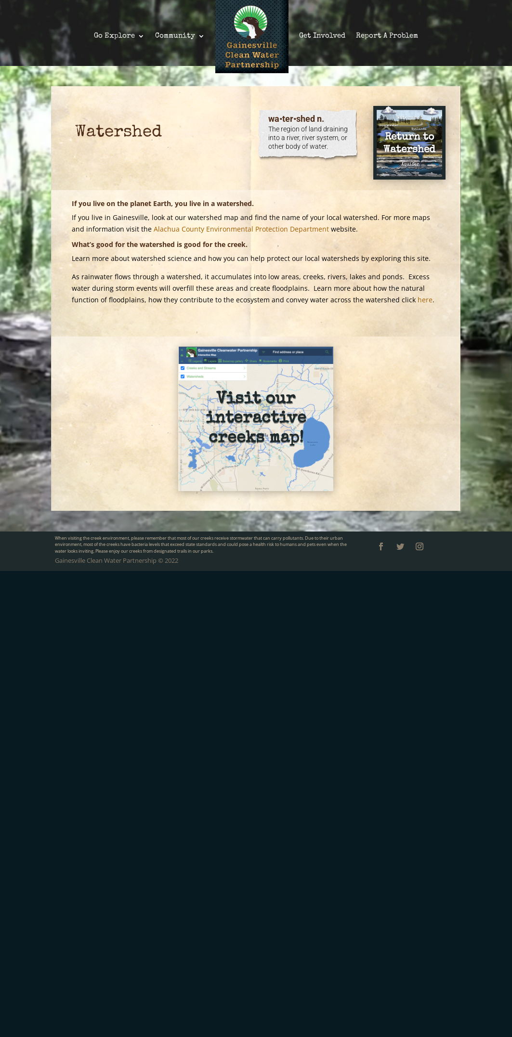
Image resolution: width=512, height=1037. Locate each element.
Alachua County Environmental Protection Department (241, 228)
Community (175, 36)
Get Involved (322, 36)
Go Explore (114, 36)
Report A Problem (387, 36)
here (425, 299)
